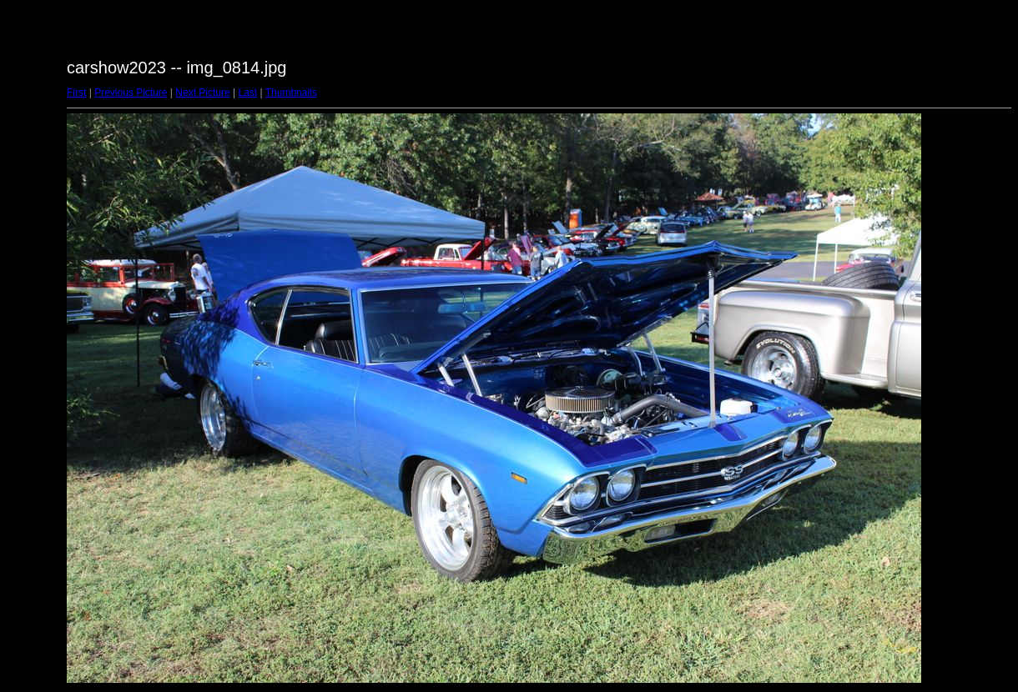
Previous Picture (130, 92)
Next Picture (202, 92)
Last (247, 92)
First (76, 92)
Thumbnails (291, 92)
